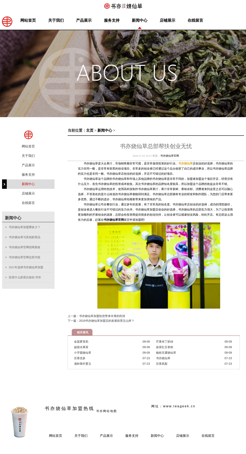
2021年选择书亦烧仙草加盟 (26, 267)
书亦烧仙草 (163, 358)
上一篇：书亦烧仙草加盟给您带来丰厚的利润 (96, 316)
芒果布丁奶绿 (164, 341)
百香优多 (79, 358)
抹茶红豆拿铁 (164, 347)
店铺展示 (167, 20)
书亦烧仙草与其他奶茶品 (24, 237)
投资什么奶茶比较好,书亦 (25, 277)
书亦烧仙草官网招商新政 (24, 247)
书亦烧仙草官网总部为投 (24, 257)
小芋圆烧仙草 (82, 352)
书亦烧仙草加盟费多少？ (24, 227)
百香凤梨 (161, 363)
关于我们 (56, 20)
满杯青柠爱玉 (82, 363)
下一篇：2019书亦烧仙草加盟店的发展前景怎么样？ (101, 320)
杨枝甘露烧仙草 (166, 352)
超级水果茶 (81, 347)
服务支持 (112, 20)
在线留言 (195, 20)
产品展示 (84, 20)
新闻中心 (139, 20)
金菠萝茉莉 (81, 341)
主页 (89, 130)
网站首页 (28, 20)
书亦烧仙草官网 (169, 155)
